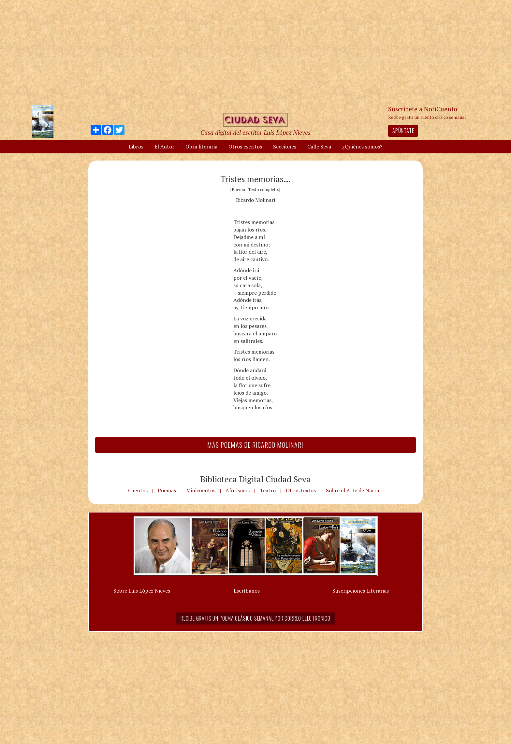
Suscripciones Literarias (360, 590)
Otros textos (301, 490)
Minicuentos (200, 490)
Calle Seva (319, 146)
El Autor (164, 146)
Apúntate (403, 130)
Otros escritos (245, 146)
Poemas (167, 490)
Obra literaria (201, 146)
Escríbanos (247, 590)
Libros (136, 146)
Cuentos (138, 490)
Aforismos (238, 490)
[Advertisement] (255, 52)
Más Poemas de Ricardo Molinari (255, 445)
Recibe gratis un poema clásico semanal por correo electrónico (255, 618)
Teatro (268, 490)
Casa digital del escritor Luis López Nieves (255, 132)
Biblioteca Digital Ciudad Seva (255, 478)
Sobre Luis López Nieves (141, 590)
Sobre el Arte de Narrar (353, 490)
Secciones (284, 146)
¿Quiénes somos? (362, 146)
